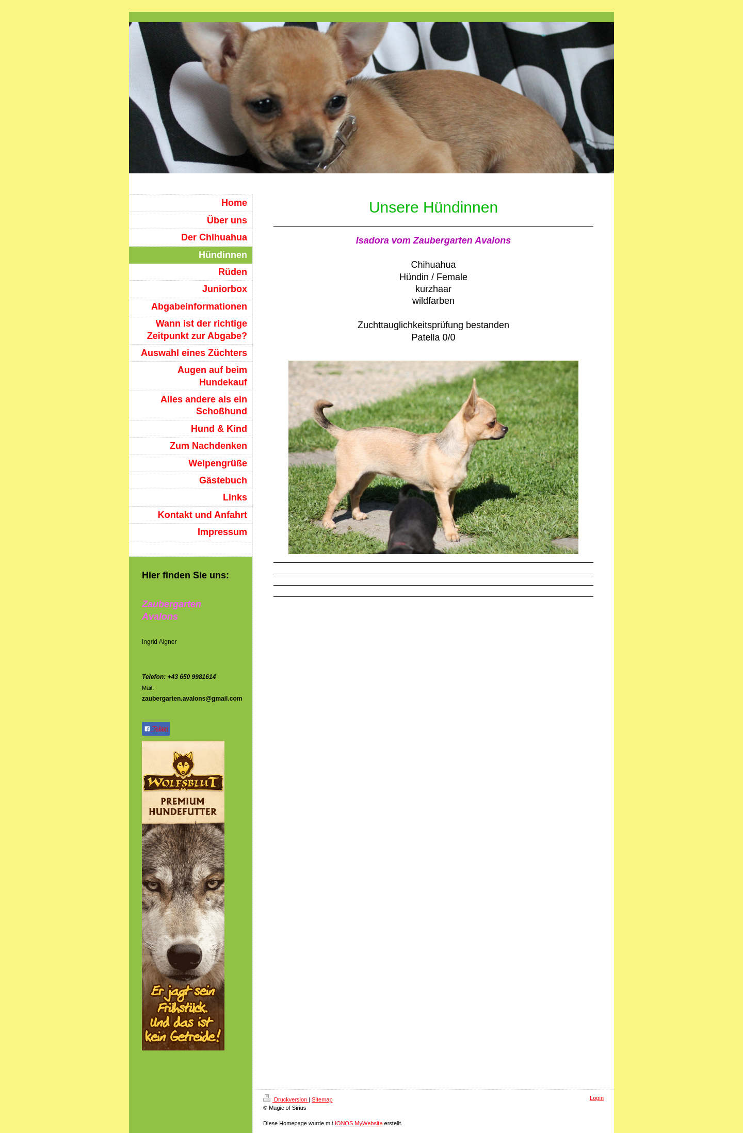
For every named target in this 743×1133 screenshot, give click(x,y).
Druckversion (286, 1099)
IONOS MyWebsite (359, 1123)
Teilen (156, 729)
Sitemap (322, 1099)
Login (597, 1098)
